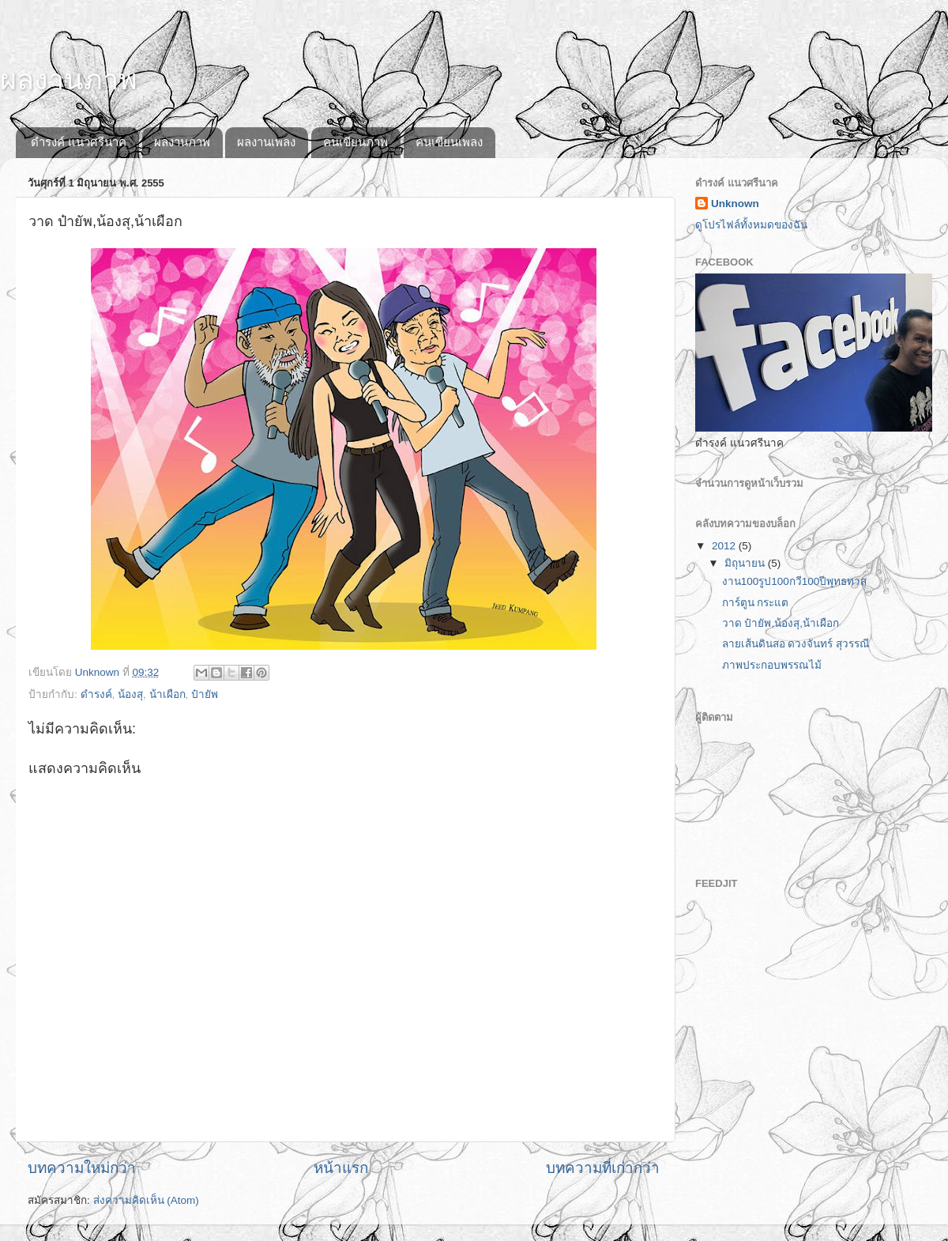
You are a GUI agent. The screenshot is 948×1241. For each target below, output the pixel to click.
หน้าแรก (341, 1168)
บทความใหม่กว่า (82, 1168)
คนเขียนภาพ (355, 142)
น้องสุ (130, 694)
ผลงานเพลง (266, 142)
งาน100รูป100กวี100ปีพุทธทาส (794, 581)
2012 (725, 546)
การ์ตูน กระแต (755, 603)
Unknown (735, 203)
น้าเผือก (167, 694)
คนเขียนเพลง (449, 142)
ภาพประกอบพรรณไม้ (772, 665)
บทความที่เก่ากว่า (603, 1168)
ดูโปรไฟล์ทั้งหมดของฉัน (751, 225)
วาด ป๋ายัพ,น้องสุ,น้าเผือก (780, 623)
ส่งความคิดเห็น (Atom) (146, 1200)
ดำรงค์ (96, 694)
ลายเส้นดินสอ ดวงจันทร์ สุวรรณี (796, 644)
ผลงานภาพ (68, 79)
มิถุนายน (746, 563)
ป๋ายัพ (204, 694)
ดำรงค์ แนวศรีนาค (78, 142)
